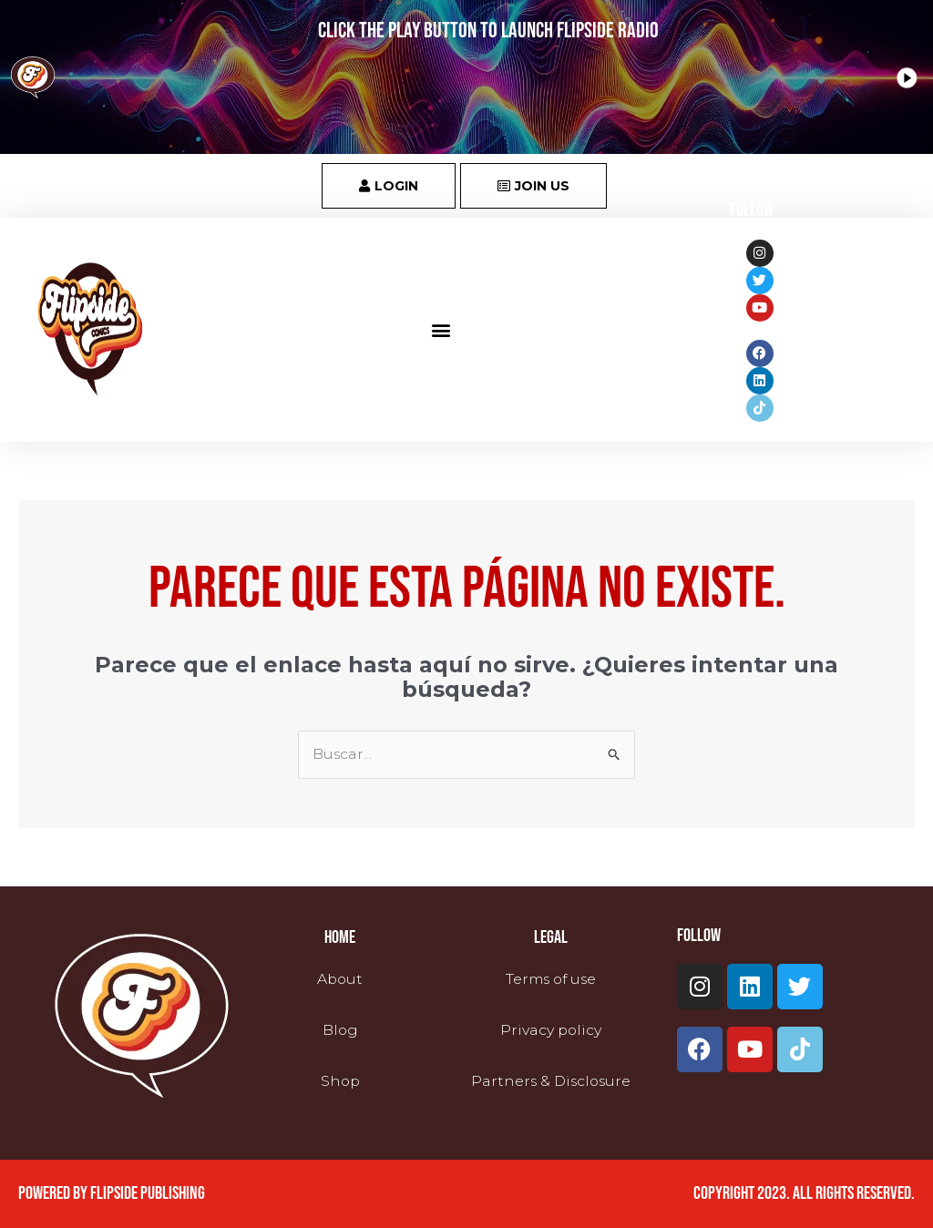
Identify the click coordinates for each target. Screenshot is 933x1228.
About (340, 979)
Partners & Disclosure (550, 1080)
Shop (340, 1080)
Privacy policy (550, 1030)
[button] (441, 329)
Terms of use (550, 979)
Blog (340, 1030)
